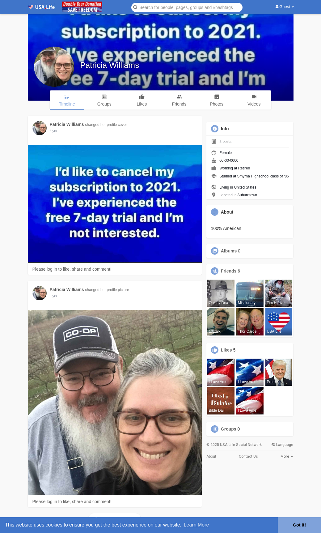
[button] (187, 7)
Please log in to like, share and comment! (72, 269)
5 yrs (53, 131)
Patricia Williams (109, 65)
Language (282, 445)
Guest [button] (285, 6)
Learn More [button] (196, 524)
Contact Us (248, 456)
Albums (229, 250)
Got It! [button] (299, 525)
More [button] (287, 456)
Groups (228, 429)
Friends (229, 271)
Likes (226, 350)
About (211, 456)
